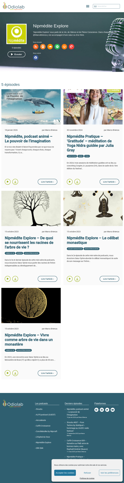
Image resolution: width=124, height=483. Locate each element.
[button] (87, 6)
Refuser (87, 473)
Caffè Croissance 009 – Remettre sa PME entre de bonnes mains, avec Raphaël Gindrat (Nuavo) (78, 446)
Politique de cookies (87, 478)
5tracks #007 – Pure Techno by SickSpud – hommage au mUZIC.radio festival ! (78, 428)
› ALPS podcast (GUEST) (45, 415)
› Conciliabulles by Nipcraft (46, 431)
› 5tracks (38, 409)
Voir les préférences (109, 473)
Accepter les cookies (65, 473)
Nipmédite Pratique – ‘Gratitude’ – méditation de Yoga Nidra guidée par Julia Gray (90, 143)
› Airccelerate (40, 420)
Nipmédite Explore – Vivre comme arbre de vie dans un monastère (29, 339)
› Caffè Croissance (42, 426)
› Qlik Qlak (39, 448)
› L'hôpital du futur (42, 437)
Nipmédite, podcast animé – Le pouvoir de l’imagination (28, 138)
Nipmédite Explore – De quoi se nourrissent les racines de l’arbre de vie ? (29, 242)
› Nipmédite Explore (43, 442)
